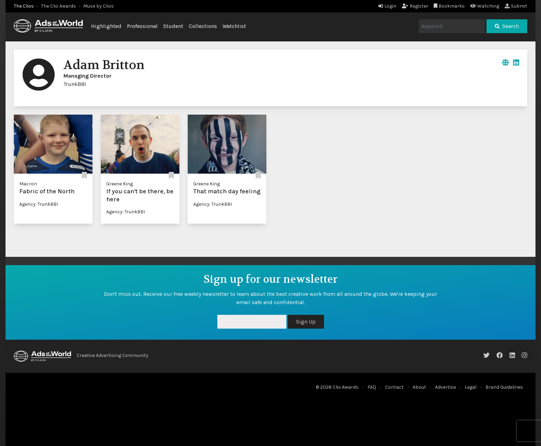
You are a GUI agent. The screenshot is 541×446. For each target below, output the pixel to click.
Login (387, 6)
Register (415, 6)
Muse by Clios (98, 6)
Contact (394, 387)
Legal (470, 387)
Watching (484, 6)
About (419, 387)
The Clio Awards (58, 6)
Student (173, 26)
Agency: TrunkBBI (38, 204)
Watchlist (234, 26)
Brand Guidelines (504, 387)
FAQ (371, 387)
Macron (28, 184)
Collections (203, 26)
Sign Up (306, 321)
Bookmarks (449, 6)
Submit (516, 6)
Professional (142, 26)
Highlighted (106, 26)
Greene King (119, 184)
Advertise (445, 387)
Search (507, 26)
